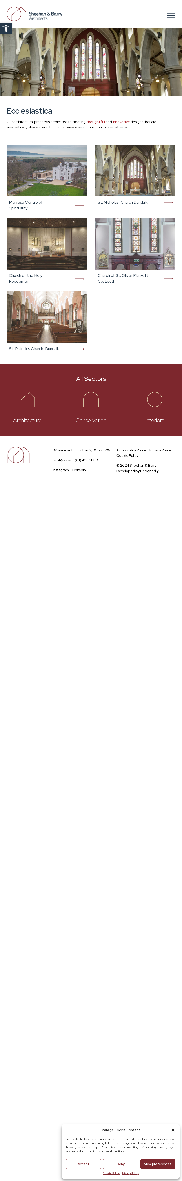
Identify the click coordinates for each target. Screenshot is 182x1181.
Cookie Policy (111, 1173)
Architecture (27, 420)
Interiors (154, 420)
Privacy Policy (130, 1173)
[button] (6, 28)
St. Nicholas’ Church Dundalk (122, 202)
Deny (121, 1164)
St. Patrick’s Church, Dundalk (34, 348)
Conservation (91, 420)
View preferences (157, 1164)
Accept (83, 1164)
